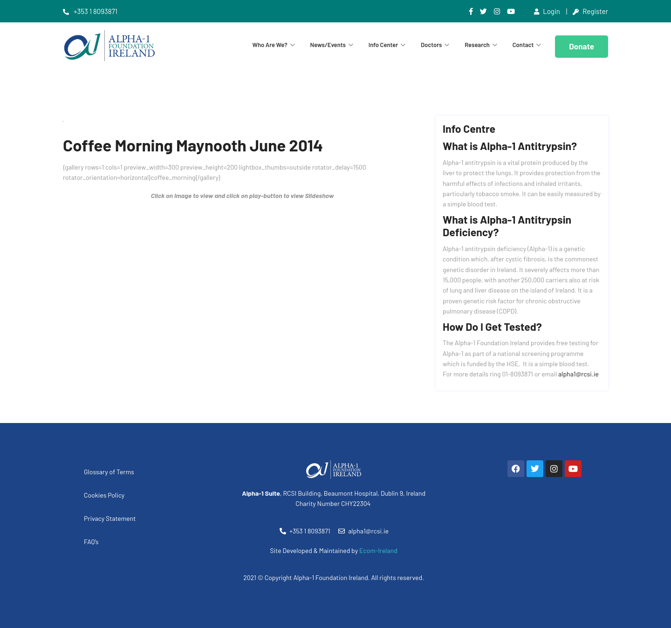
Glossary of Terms (109, 472)
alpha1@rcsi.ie (578, 374)
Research (477, 44)
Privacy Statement (110, 518)
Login (547, 11)
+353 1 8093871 (90, 11)
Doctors (431, 44)
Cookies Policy (104, 495)
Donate (581, 46)
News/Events (328, 44)
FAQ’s (91, 542)
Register (590, 11)
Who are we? (270, 44)
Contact (523, 44)
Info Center (383, 44)
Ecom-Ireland (378, 550)
